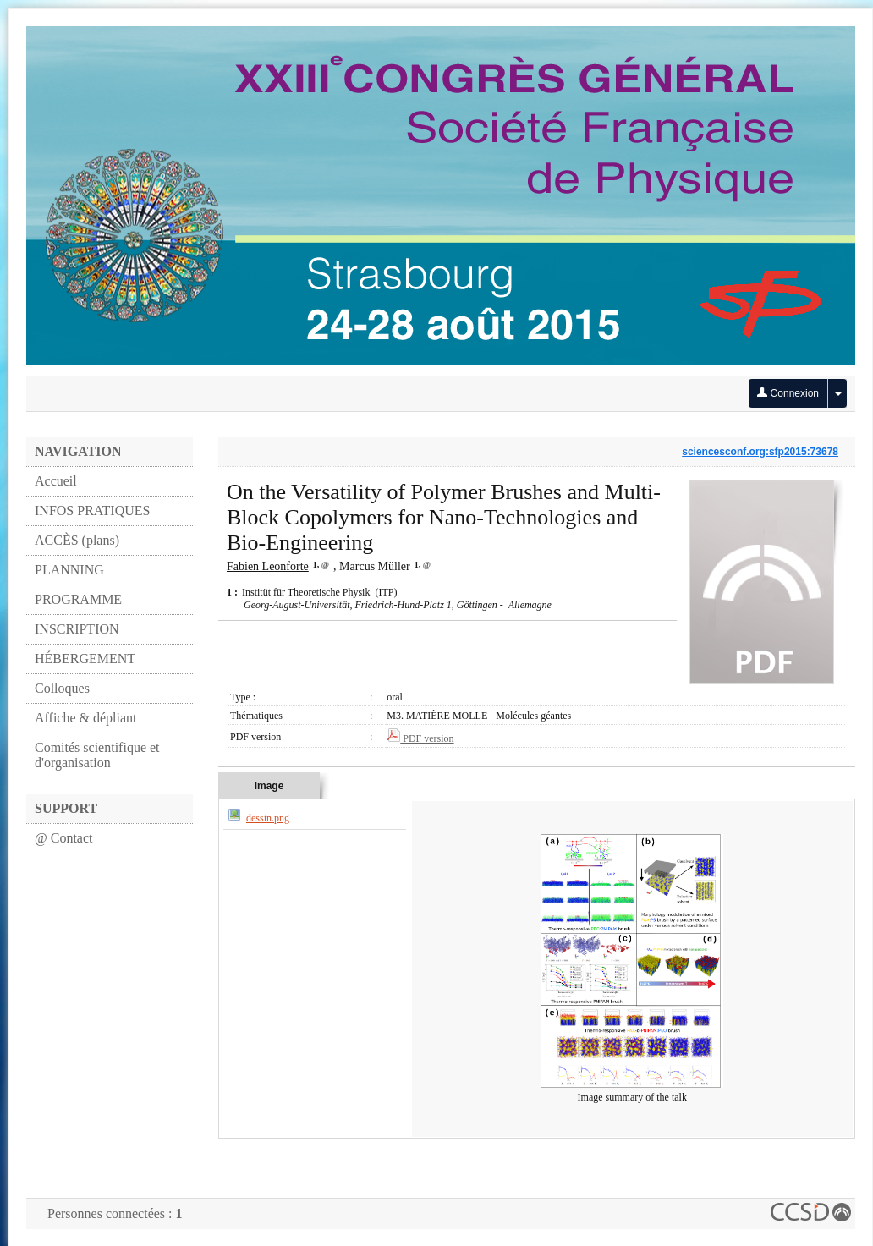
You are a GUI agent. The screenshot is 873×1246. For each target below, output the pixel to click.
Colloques (62, 688)
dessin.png (267, 818)
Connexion (788, 393)
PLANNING (69, 570)
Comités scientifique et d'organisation (97, 755)
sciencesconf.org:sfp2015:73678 (760, 452)
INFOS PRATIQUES (92, 510)
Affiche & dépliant (86, 718)
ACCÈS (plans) (77, 540)
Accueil (56, 481)
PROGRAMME (78, 599)
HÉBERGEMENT (85, 658)
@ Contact (64, 838)
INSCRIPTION (77, 629)
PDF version (420, 738)
